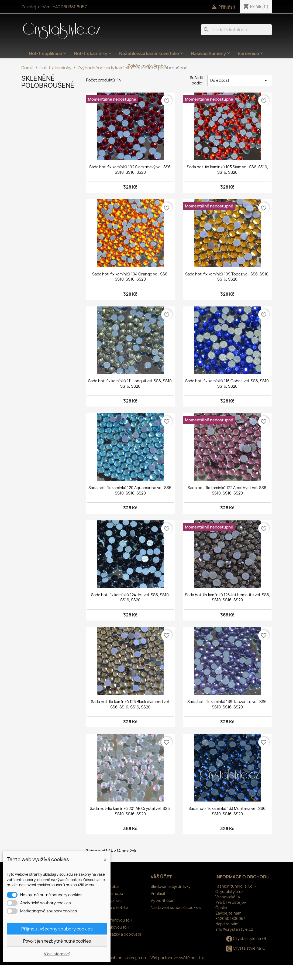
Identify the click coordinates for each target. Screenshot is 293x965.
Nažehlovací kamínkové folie (151, 53)
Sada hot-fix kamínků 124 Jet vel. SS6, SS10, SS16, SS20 (130, 597)
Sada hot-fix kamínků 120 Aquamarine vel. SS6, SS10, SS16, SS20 (130, 490)
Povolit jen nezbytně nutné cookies (57, 941)
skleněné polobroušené (47, 82)
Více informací (57, 953)
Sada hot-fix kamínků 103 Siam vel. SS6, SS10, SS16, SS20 (227, 169)
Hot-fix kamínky (93, 53)
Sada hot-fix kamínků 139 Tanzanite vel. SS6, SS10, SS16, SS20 (227, 704)
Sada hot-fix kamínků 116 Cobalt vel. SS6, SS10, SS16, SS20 (227, 383)
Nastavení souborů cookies (176, 907)
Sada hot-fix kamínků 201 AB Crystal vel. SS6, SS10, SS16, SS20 (130, 811)
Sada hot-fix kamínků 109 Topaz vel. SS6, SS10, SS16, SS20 (227, 276)
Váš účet (161, 877)
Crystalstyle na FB (246, 938)
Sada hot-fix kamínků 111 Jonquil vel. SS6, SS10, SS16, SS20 (130, 383)
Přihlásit (158, 893)
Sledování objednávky (171, 886)
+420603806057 (70, 7)
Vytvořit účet (163, 900)
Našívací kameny (211, 53)
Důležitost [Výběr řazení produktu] (239, 80)
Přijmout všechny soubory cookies (57, 929)
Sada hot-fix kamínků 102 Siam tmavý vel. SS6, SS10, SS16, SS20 (130, 169)
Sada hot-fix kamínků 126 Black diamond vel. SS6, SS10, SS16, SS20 (130, 704)
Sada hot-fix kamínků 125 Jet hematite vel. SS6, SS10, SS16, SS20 (227, 597)
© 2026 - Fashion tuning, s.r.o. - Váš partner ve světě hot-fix (146, 958)
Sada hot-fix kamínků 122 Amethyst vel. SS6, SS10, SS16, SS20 (227, 490)
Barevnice (251, 53)
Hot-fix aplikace (48, 53)
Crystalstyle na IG (246, 948)
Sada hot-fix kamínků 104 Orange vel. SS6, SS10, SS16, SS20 (130, 276)
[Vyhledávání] (236, 29)
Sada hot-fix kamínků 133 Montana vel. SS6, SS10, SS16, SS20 (227, 811)
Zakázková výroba (146, 66)
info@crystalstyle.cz (234, 929)
